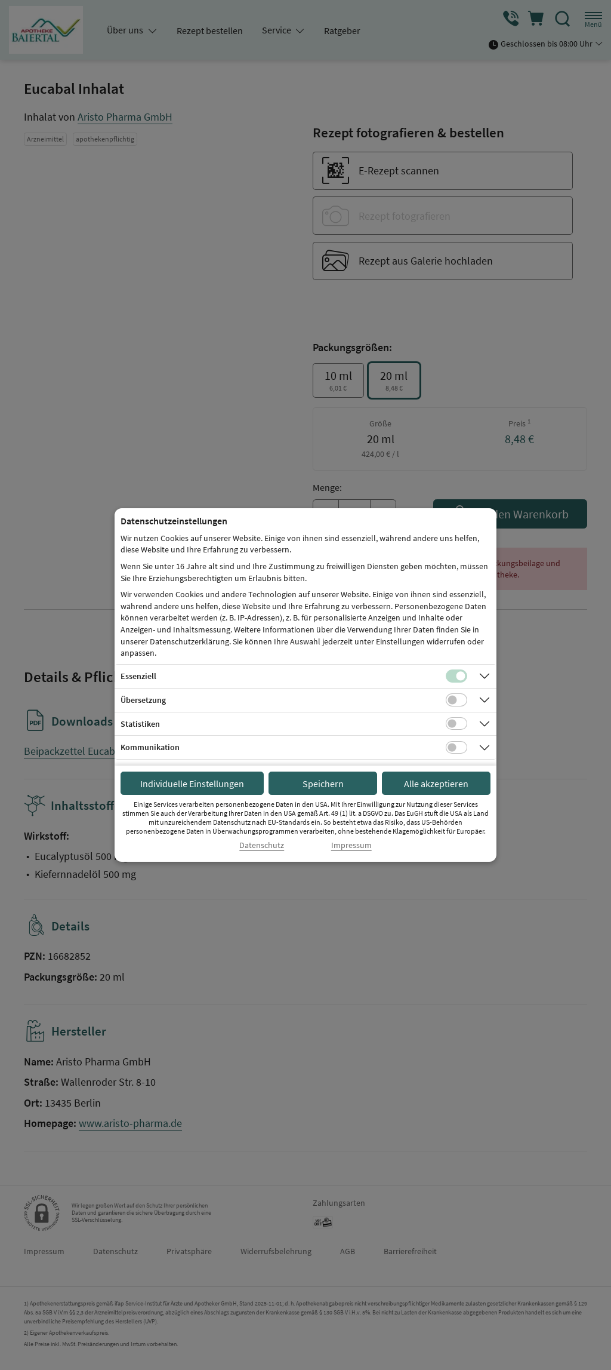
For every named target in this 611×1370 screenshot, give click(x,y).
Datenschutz (261, 845)
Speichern (323, 784)
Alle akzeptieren (436, 784)
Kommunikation (150, 747)
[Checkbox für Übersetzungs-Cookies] (456, 699)
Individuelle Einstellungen (192, 784)
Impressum (351, 845)
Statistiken (140, 723)
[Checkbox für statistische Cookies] (456, 723)
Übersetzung (143, 700)
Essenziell (138, 676)
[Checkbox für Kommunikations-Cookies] (456, 747)
